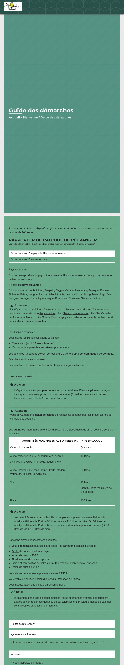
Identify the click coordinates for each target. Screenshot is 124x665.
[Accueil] (16, 7)
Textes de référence (22, 623)
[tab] (62, 253)
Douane (86, 228)
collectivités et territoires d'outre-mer (84, 309)
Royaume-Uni (47, 313)
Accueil (14, 117)
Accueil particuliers (21, 228)
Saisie (15, 563)
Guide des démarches (56, 117)
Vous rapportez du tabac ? (28, 662)
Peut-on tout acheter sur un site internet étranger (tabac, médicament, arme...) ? (58, 642)
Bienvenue (30, 117)
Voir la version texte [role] (21, 376)
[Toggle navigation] (116, 7)
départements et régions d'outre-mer (35, 309)
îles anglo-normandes (75, 313)
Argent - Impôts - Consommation (57, 228)
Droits (15, 551)
